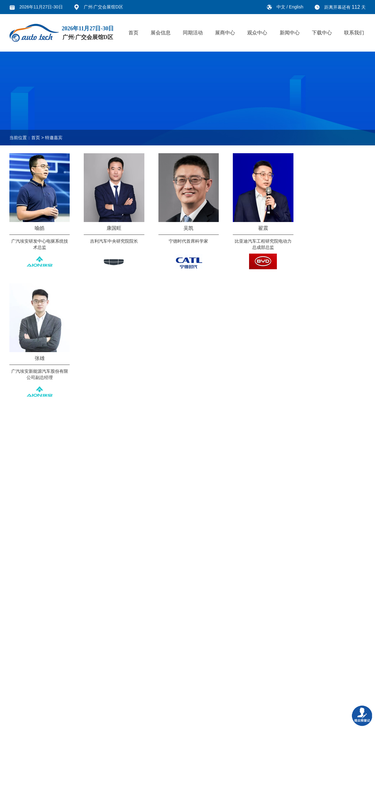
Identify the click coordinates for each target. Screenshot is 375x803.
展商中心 (225, 32)
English (296, 6)
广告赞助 (79, 744)
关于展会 (18, 722)
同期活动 (193, 32)
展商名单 (110, 722)
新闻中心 (290, 32)
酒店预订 (110, 777)
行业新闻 (141, 733)
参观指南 (110, 733)
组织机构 (18, 733)
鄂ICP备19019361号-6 (179, 794)
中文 (282, 6)
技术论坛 (49, 722)
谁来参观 (18, 755)
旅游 (106, 766)
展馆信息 (18, 777)
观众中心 (257, 32)
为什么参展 (81, 722)
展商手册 (79, 777)
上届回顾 (18, 744)
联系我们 (354, 32)
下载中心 (322, 32)
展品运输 (79, 755)
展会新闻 (141, 722)
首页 (133, 32)
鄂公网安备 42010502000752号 (331, 794)
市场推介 (49, 733)
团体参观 (110, 755)
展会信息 (161, 32)
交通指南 (110, 744)
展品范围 (18, 766)
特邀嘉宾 (53, 137)
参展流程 (79, 766)
